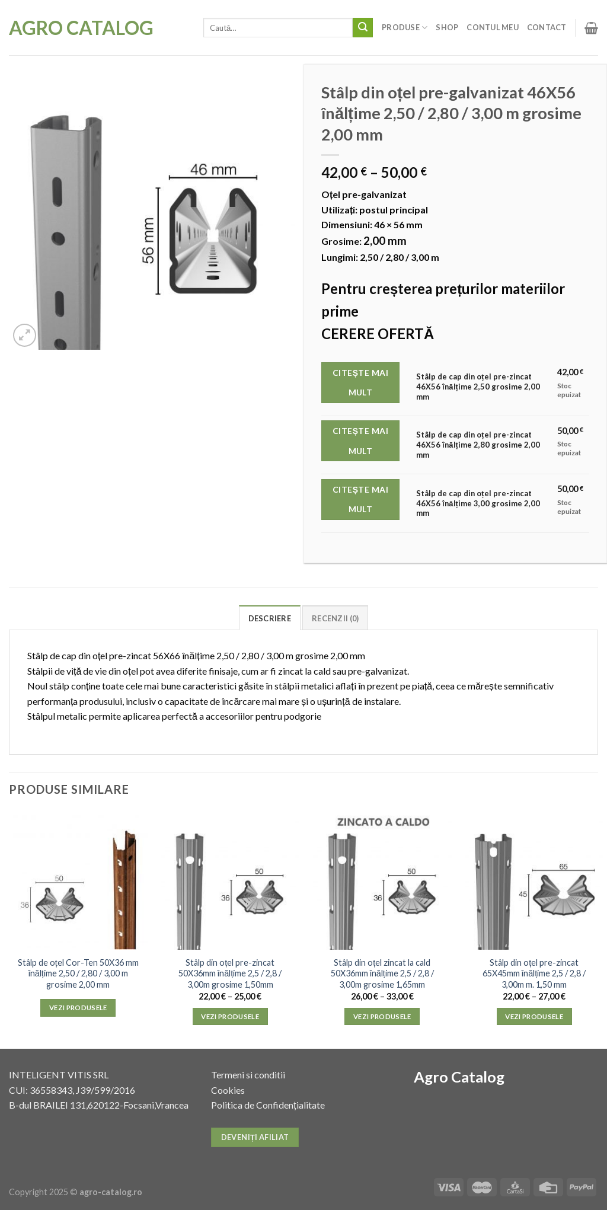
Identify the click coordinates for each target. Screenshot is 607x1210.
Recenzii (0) (335, 618)
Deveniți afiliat (255, 1137)
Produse (404, 27)
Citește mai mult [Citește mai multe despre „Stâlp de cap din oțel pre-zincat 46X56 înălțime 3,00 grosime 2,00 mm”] (360, 499)
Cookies (228, 1090)
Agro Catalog (81, 27)
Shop (447, 27)
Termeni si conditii (248, 1074)
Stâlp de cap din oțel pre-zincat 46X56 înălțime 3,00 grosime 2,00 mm (478, 503)
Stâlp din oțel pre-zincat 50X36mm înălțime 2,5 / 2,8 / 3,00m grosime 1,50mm (230, 973)
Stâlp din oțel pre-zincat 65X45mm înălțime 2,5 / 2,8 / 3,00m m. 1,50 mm (534, 973)
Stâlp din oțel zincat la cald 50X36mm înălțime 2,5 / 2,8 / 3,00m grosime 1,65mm (382, 973)
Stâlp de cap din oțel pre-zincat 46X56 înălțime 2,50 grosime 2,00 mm (478, 386)
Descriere (269, 618)
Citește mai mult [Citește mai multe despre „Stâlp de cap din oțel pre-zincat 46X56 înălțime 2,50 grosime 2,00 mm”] (360, 383)
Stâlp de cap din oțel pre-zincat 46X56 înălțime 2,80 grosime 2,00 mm (478, 444)
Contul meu (493, 27)
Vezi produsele (78, 1007)
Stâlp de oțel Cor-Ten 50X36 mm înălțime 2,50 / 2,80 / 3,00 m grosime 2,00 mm (78, 973)
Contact (547, 27)
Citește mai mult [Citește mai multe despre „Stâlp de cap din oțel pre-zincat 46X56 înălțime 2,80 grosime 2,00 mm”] (360, 441)
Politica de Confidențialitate (267, 1104)
